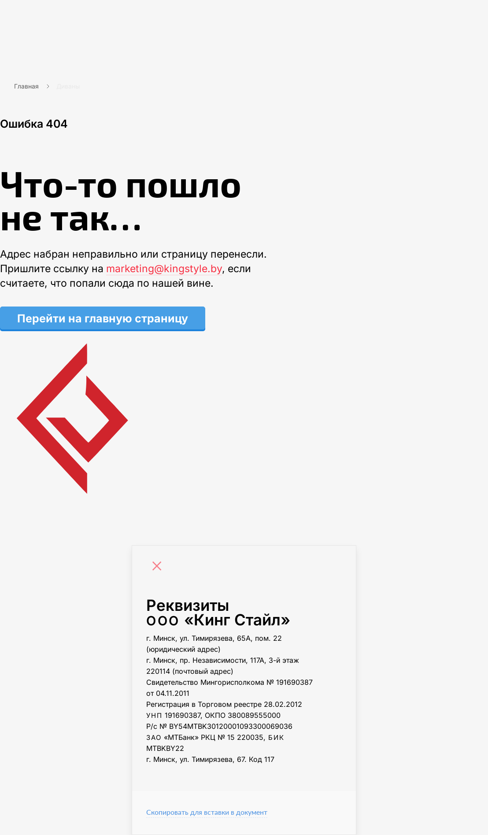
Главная (26, 86)
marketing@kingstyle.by (164, 268)
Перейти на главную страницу (102, 318)
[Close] (159, 567)
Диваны (68, 86)
